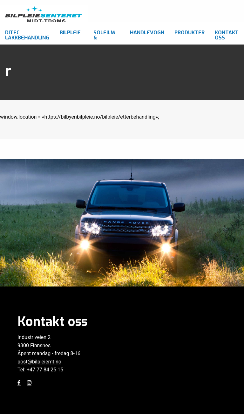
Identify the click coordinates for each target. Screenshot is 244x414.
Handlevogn (147, 32)
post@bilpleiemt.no (39, 362)
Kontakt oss (227, 34)
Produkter (189, 32)
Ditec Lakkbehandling (27, 34)
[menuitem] (27, 31)
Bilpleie (70, 32)
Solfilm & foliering (106, 34)
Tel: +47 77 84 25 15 (40, 370)
